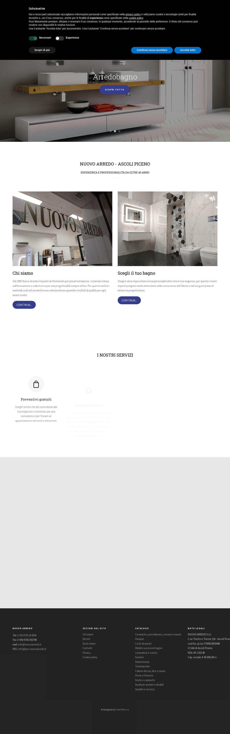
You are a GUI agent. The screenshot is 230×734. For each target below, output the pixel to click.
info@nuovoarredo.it (29, 644)
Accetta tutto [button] (188, 50)
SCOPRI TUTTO (114, 90)
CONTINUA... (24, 305)
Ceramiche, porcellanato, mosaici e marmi (158, 634)
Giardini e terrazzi (145, 689)
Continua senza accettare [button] (152, 50)
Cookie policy (90, 657)
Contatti (87, 648)
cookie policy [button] (136, 17)
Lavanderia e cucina (146, 652)
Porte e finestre (144, 675)
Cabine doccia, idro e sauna (150, 671)
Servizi (86, 639)
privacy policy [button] (133, 14)
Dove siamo (89, 643)
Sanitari (139, 657)
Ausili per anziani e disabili (149, 684)
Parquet (139, 639)
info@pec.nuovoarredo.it (32, 649)
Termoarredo (142, 666)
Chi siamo (88, 634)
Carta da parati (143, 643)
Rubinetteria (142, 662)
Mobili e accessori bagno (148, 648)
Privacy (87, 652)
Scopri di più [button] (42, 50)
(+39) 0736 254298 (26, 635)
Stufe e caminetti (145, 680)
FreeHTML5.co (122, 709)
